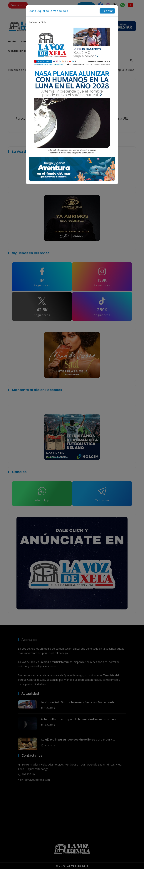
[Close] (107, 11)
